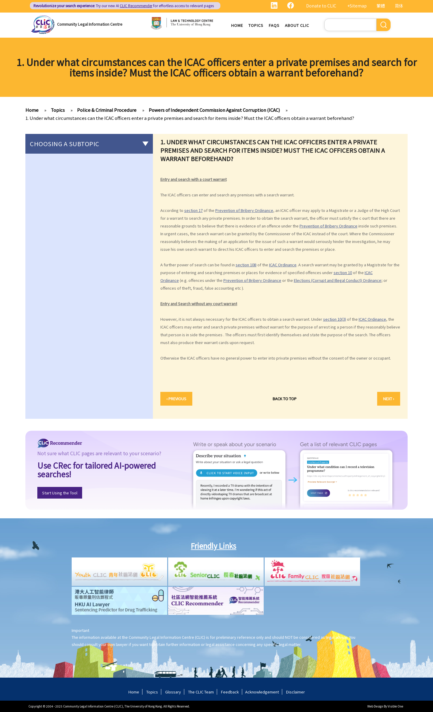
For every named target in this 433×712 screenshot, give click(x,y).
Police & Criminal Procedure (106, 110)
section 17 (193, 210)
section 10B (246, 265)
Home (237, 25)
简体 (399, 6)
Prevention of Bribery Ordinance (244, 210)
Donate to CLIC (321, 6)
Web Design (375, 706)
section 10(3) (334, 319)
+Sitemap (357, 6)
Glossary (173, 692)
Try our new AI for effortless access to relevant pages (123, 5)
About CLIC (297, 25)
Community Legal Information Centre (89, 24)
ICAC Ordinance (283, 265)
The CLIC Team (201, 692)
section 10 (343, 273)
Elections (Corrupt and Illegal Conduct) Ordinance (337, 280)
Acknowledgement (262, 692)
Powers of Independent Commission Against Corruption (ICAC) (214, 110)
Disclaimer (295, 692)
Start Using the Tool (59, 493)
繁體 (381, 6)
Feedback (230, 692)
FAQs (274, 25)
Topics (255, 25)
